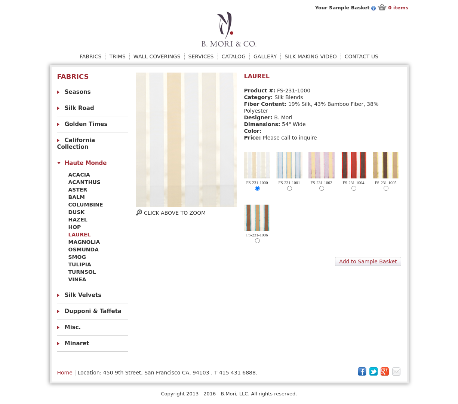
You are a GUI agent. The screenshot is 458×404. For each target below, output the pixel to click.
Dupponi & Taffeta (93, 311)
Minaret (77, 343)
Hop (74, 227)
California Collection (76, 143)
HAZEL (77, 220)
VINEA (77, 279)
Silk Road (79, 108)
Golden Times (86, 124)
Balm (76, 197)
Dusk (76, 212)
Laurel (79, 235)
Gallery (265, 56)
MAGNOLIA (84, 242)
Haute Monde (86, 163)
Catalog (234, 56)
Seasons (78, 92)
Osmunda (83, 249)
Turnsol (82, 272)
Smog (77, 257)
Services (201, 56)
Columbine (85, 205)
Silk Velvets (83, 295)
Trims (117, 56)
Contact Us (361, 56)
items (398, 7)
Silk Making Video (311, 56)
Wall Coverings (157, 56)
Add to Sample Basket (368, 261)
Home (65, 373)
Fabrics (90, 56)
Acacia (79, 175)
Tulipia (79, 264)
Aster (77, 190)
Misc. (73, 327)
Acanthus (84, 182)
